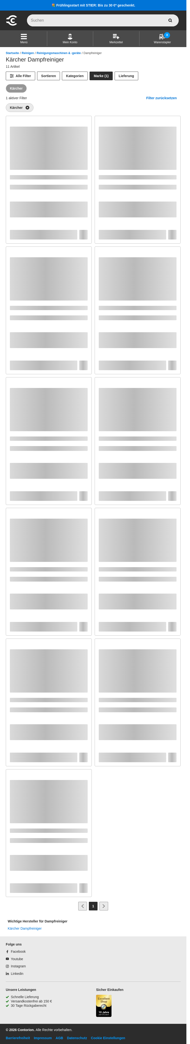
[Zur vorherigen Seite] (82, 906)
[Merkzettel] (116, 38)
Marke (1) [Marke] (101, 76)
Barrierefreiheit (18, 1038)
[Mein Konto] (70, 38)
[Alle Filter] (20, 76)
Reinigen (28, 53)
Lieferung (126, 76)
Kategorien (75, 76)
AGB (59, 1038)
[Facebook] (16, 951)
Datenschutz (77, 1038)
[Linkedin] (14, 973)
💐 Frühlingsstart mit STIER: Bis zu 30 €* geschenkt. (93, 5)
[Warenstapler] (162, 38)
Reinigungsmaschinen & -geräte (59, 53)
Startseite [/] (12, 53)
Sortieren (48, 76)
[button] (23, 38)
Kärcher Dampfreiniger (25, 928)
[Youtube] (14, 959)
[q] (103, 20)
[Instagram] (16, 966)
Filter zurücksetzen (161, 98)
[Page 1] (93, 906)
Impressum (43, 1038)
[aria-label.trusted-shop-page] (103, 1006)
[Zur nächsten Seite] (103, 906)
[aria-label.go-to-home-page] (11, 25)
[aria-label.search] (170, 20)
